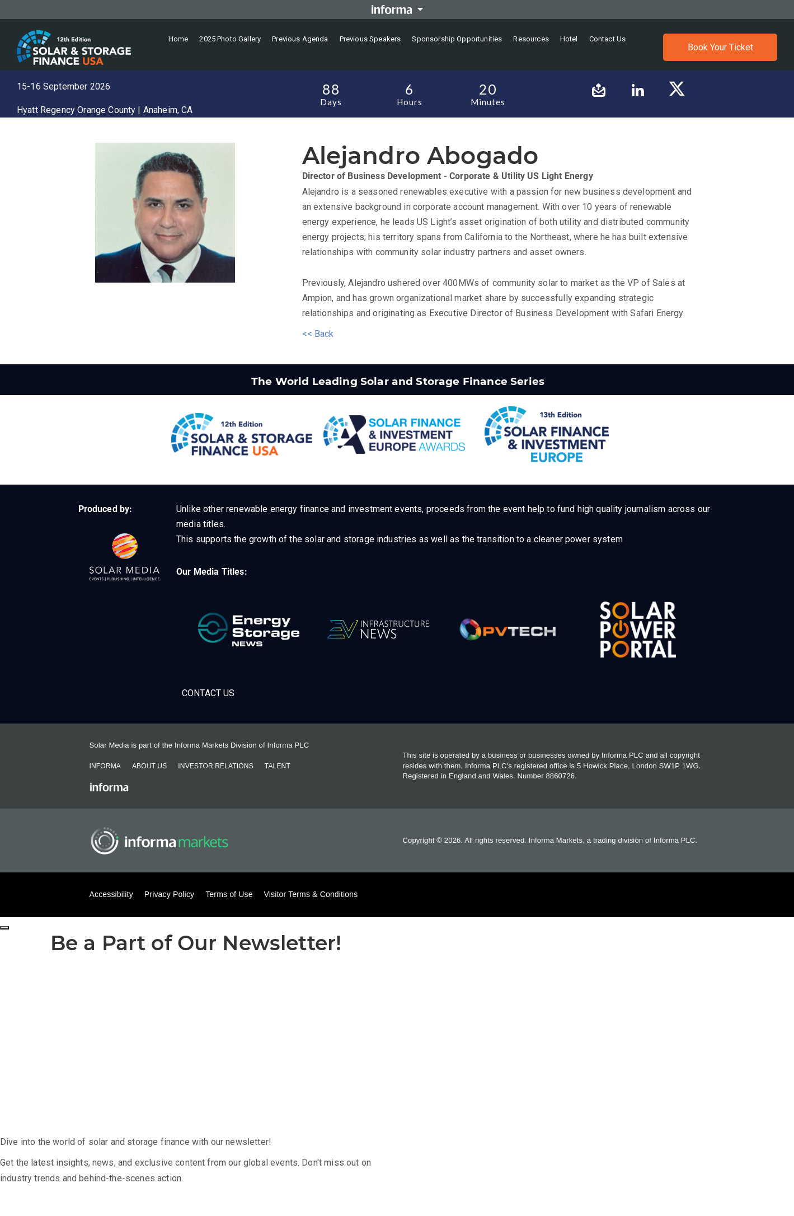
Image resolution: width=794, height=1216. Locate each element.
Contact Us (208, 693)
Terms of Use (228, 894)
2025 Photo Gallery (230, 39)
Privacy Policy (169, 894)
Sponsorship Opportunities (457, 39)
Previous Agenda (300, 39)
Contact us (607, 39)
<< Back (318, 333)
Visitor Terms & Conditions (311, 894)
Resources (530, 39)
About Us (149, 766)
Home (178, 39)
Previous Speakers (370, 39)
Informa (105, 766)
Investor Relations (215, 766)
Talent (277, 766)
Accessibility (111, 894)
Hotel (569, 39)
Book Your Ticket (720, 47)
